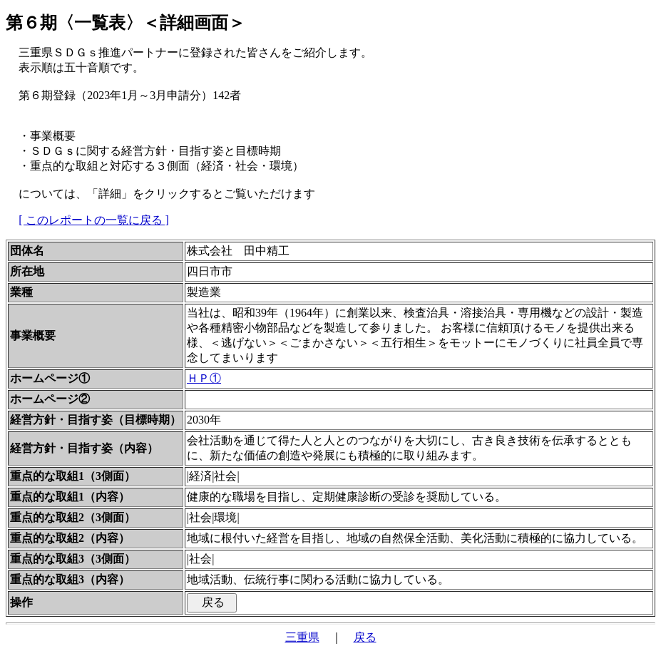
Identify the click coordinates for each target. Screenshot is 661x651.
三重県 (302, 637)
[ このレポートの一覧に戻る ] (94, 220)
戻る (365, 637)
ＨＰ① (204, 378)
